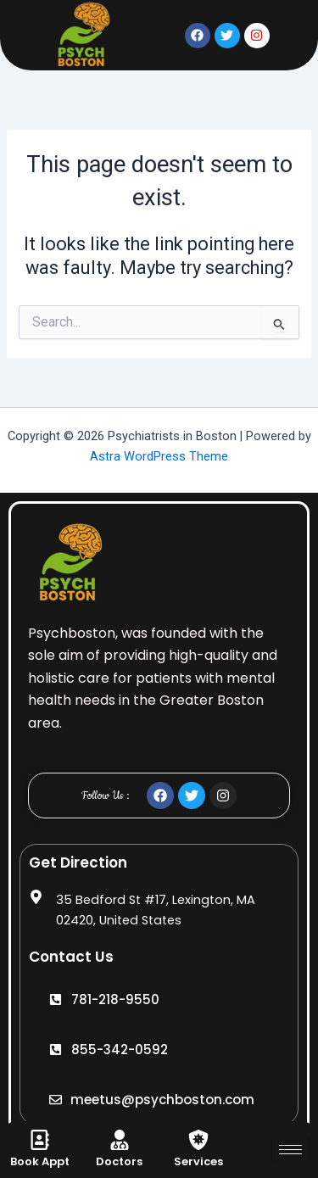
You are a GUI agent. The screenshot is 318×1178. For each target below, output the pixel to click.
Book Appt (40, 1161)
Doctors (119, 1161)
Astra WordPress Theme (159, 456)
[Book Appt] (40, 1140)
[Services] (198, 1140)
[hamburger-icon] (290, 1149)
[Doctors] (119, 1140)
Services (198, 1161)
